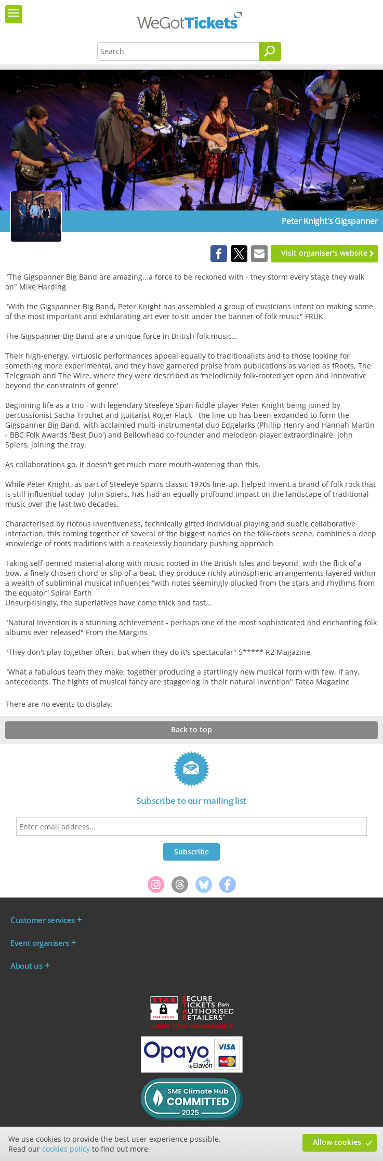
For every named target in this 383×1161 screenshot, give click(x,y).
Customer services (42, 920)
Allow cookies (337, 1142)
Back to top (191, 729)
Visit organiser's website (324, 253)
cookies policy (66, 1149)
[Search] (270, 51)
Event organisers (39, 943)
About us (26, 965)
